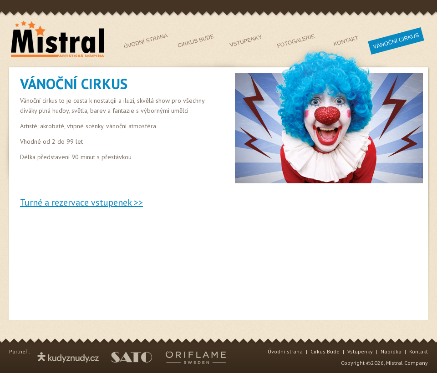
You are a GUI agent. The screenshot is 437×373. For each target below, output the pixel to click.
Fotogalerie (295, 41)
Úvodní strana (145, 41)
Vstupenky (246, 41)
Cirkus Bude (196, 41)
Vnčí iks (396, 41)
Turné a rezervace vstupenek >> (81, 202)
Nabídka (391, 351)
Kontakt (346, 41)
